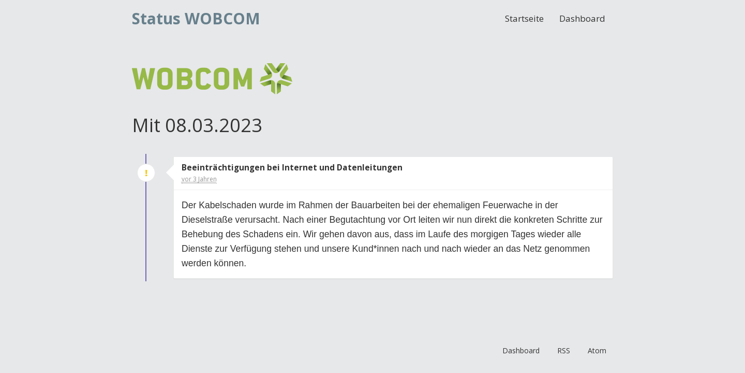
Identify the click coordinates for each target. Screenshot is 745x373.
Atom (597, 350)
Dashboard (582, 18)
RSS (563, 350)
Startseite (524, 18)
